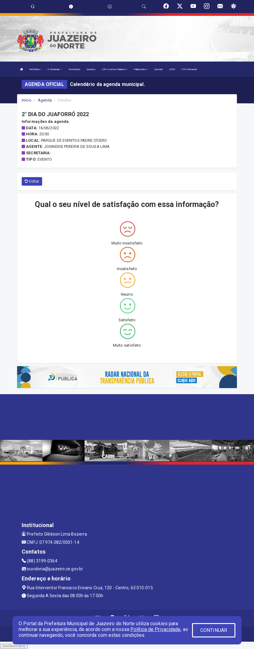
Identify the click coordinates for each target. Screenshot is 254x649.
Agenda (45, 100)
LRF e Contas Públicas (115, 69)
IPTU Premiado (189, 69)
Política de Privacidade (155, 629)
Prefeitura (35, 69)
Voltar (32, 181)
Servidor (158, 69)
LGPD (172, 69)
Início (26, 100)
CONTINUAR (213, 630)
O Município (55, 69)
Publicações (141, 69)
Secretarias (74, 69)
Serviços (91, 69)
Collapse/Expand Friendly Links (13, 646)
